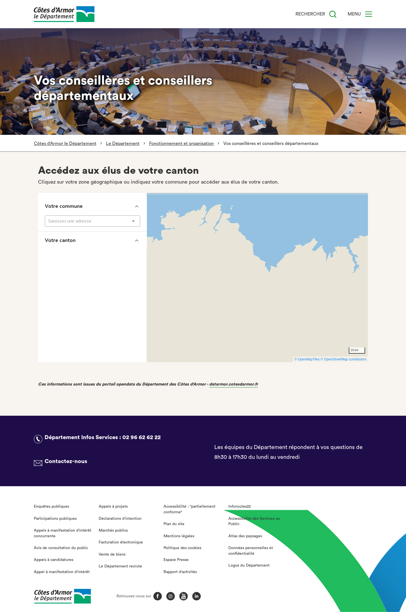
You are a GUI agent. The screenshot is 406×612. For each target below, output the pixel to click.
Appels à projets (113, 506)
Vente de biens (112, 554)
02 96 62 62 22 (141, 437)
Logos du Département (249, 565)
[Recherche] (332, 14)
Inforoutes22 (239, 506)
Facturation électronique (121, 542)
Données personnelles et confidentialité (250, 551)
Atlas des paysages (245, 536)
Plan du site (174, 524)
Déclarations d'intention (120, 519)
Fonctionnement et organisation (181, 143)
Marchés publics (113, 530)
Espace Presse (176, 560)
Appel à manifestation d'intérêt (62, 572)
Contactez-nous (66, 461)
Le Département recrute (120, 566)
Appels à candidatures (53, 560)
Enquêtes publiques (51, 506)
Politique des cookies (182, 548)
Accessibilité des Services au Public (254, 521)
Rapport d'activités (180, 572)
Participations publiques (55, 519)
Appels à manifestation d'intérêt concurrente (62, 533)
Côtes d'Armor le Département (65, 143)
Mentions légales (179, 536)
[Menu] (368, 14)
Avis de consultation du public (61, 548)
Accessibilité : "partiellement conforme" (189, 509)
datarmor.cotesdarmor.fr (233, 384)
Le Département (123, 143)
